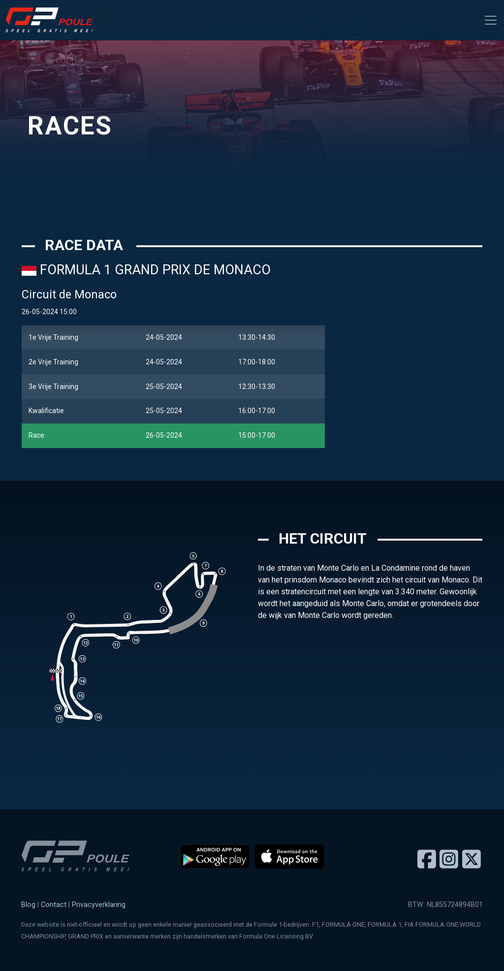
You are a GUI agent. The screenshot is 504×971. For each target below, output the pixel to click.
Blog (28, 905)
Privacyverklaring (99, 905)
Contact (53, 905)
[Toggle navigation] (490, 20)
